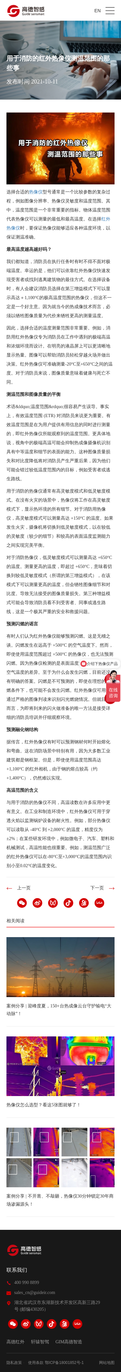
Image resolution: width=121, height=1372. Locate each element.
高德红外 (15, 1342)
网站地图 (107, 1362)
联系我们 (16, 1270)
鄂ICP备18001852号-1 (64, 1362)
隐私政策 (14, 1362)
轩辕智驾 (40, 1342)
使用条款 (36, 1362)
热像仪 (36, 192)
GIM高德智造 (68, 1342)
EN (98, 10)
